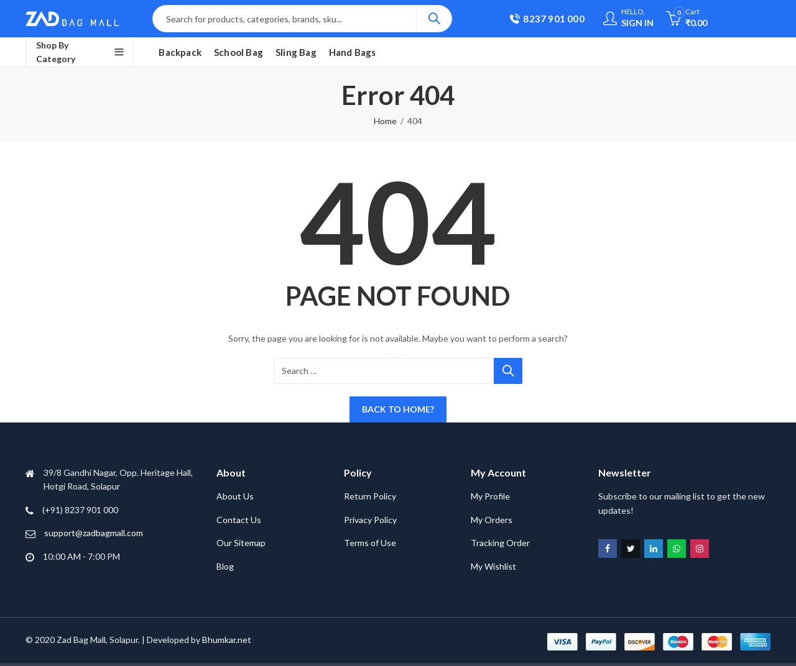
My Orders (491, 519)
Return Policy (370, 496)
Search (434, 18)
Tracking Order (500, 542)
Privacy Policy (370, 519)
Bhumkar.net (226, 639)
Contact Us (238, 519)
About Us (235, 496)
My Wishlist (493, 566)
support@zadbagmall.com (93, 532)
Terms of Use (370, 542)
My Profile (490, 496)
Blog (225, 566)
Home (385, 121)
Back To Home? (398, 409)
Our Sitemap (241, 542)
